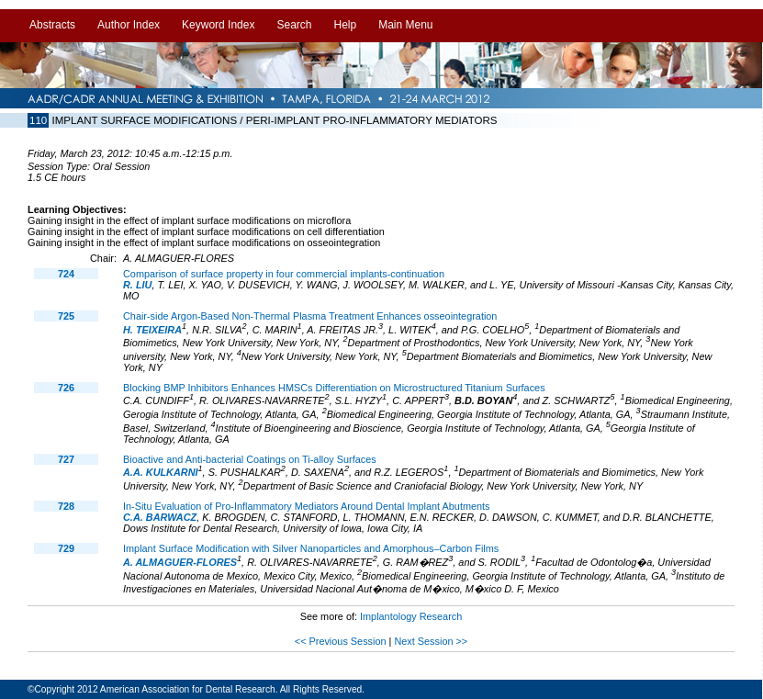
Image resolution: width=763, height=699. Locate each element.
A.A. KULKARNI (160, 472)
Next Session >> (430, 641)
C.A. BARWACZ (159, 517)
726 (66, 387)
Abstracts (52, 24)
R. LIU (137, 284)
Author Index (128, 24)
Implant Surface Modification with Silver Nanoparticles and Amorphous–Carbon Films (311, 548)
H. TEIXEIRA (152, 329)
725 (66, 315)
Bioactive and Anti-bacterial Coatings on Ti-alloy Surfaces (249, 459)
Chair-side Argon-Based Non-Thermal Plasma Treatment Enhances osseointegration (310, 315)
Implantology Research (411, 616)
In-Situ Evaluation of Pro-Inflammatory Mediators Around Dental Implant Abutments (306, 506)
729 (66, 548)
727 (66, 459)
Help (344, 24)
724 (66, 273)
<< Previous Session (341, 641)
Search (293, 24)
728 (66, 506)
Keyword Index (218, 24)
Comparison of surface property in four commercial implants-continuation (283, 273)
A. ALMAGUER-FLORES (180, 562)
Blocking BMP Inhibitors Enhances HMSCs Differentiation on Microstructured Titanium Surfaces (334, 387)
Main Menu (405, 24)
